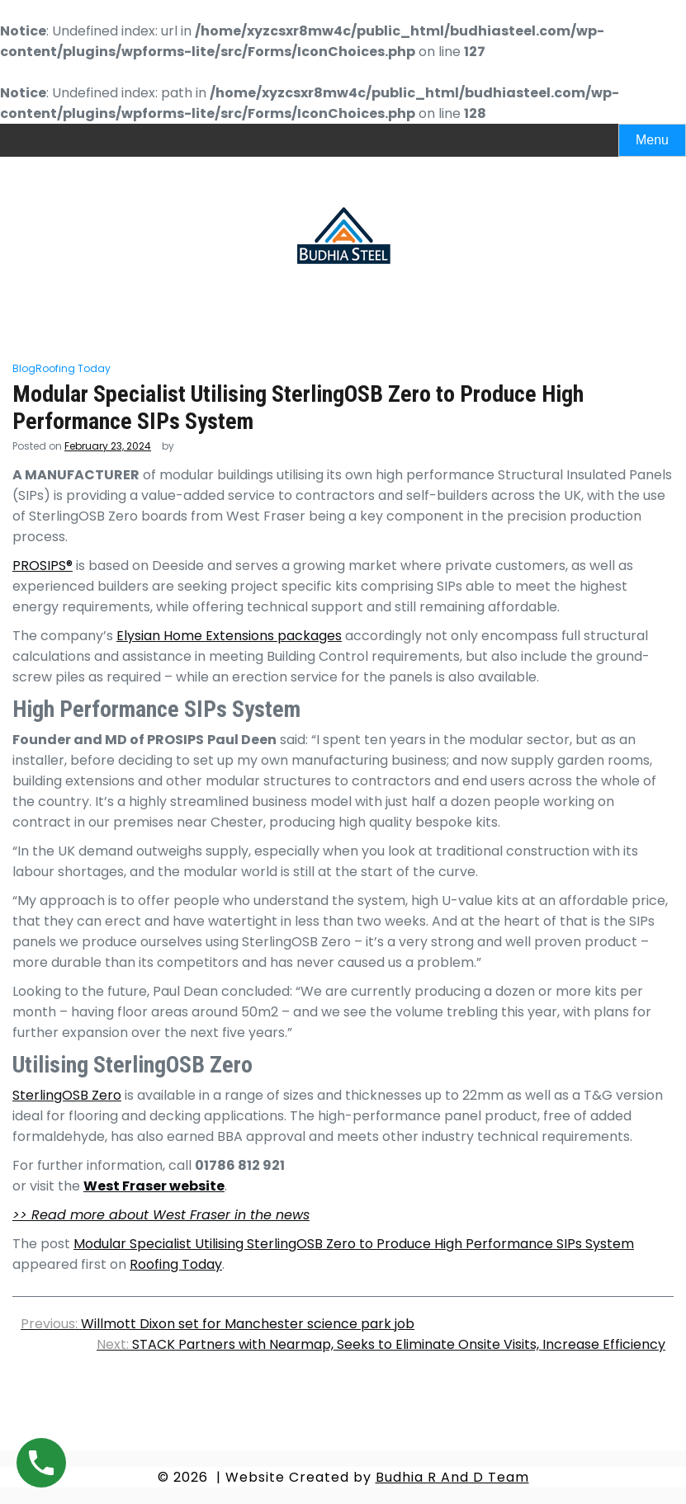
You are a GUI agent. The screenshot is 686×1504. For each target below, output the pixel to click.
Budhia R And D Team (452, 1477)
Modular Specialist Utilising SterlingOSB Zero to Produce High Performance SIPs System (353, 1243)
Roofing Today (73, 368)
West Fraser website (154, 1185)
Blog (23, 368)
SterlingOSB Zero (66, 1095)
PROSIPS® (42, 565)
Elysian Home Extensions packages (229, 635)
